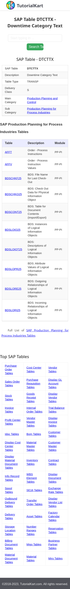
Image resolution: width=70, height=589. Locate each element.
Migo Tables (34, 544)
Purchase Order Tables (11, 369)
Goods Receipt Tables (31, 397)
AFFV (8, 164)
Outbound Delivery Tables (11, 502)
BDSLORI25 (12, 310)
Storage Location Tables (10, 530)
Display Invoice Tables (52, 421)
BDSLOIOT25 (13, 249)
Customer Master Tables (54, 446)
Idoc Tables (12, 434)
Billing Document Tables (11, 544)
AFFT (8, 152)
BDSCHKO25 (13, 194)
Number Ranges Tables (31, 530)
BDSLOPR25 (13, 269)
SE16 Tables (34, 490)
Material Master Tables (31, 446)
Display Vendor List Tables (55, 502)
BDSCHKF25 (13, 178)
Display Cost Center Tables (13, 446)
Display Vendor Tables (52, 397)
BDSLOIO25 (12, 229)
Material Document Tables (11, 558)
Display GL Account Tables (55, 383)
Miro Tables (55, 558)
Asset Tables (34, 516)
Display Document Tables (54, 478)
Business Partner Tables (54, 544)
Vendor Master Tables (31, 421)
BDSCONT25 (13, 211)
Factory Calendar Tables (54, 516)
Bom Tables (34, 434)
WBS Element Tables (32, 478)
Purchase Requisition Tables (33, 383)
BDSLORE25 (13, 288)
